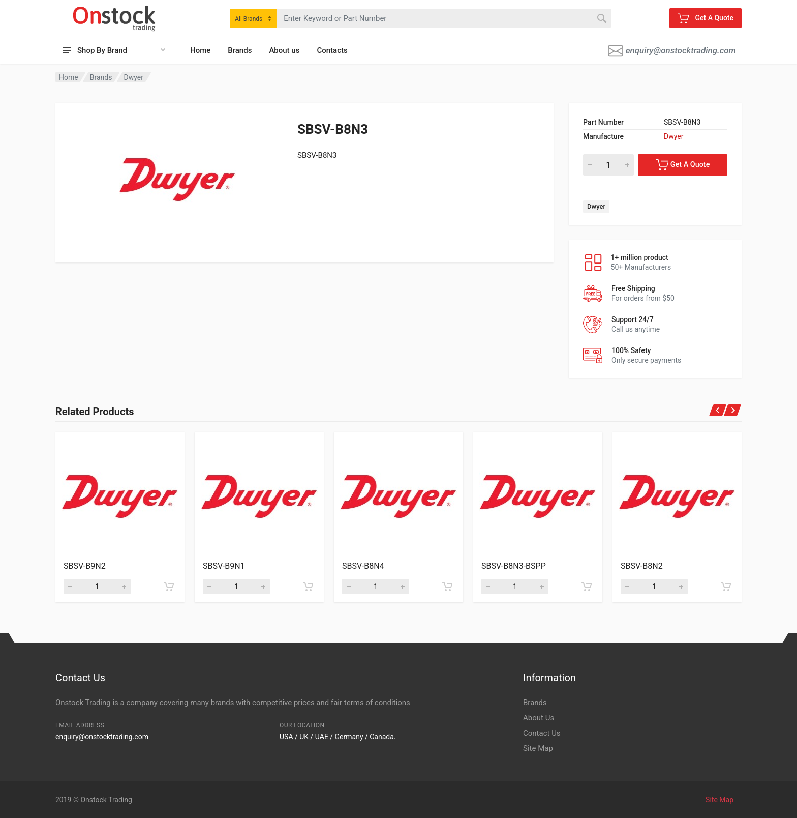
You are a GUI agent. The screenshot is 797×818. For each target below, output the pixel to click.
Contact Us (542, 733)
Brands (240, 50)
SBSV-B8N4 (363, 566)
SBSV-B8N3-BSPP (513, 566)
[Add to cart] (169, 586)
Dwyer (133, 77)
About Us (538, 717)
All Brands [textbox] (248, 18)
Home (200, 50)
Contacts (332, 50)
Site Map (538, 748)
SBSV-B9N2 (85, 566)
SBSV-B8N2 (642, 566)
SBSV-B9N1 (224, 566)
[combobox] (253, 18)
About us (284, 50)
